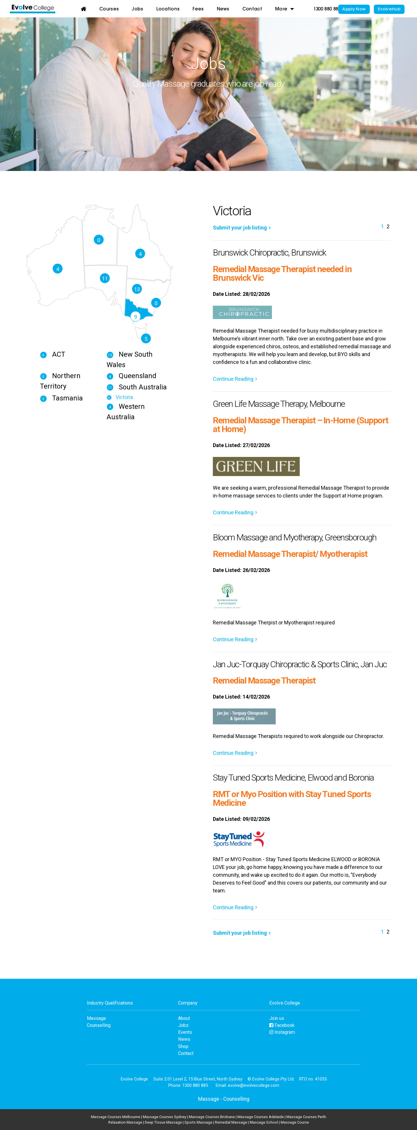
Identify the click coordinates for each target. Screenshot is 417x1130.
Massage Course (295, 1122)
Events (185, 1032)
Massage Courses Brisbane (212, 1117)
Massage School (264, 1122)
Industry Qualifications (110, 1003)
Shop (183, 1046)
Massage (96, 1018)
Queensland (131, 376)
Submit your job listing (240, 228)
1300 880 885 (327, 9)
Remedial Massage (231, 1122)
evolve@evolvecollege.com (253, 1085)
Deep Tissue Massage (163, 1122)
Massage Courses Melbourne (115, 1117)
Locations (168, 9)
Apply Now (353, 9)
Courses (109, 9)
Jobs (137, 9)
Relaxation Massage (125, 1122)
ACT (52, 354)
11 (105, 279)
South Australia (137, 387)
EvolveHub (389, 9)
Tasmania (61, 398)
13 (137, 289)
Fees (198, 9)
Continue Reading (233, 379)
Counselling (99, 1025)
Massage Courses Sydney (164, 1117)
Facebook (282, 1025)
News (223, 9)
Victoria (120, 397)
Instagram (282, 1032)
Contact (252, 9)
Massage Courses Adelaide (260, 1117)
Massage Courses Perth (306, 1117)
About (184, 1018)
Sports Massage (198, 1122)
